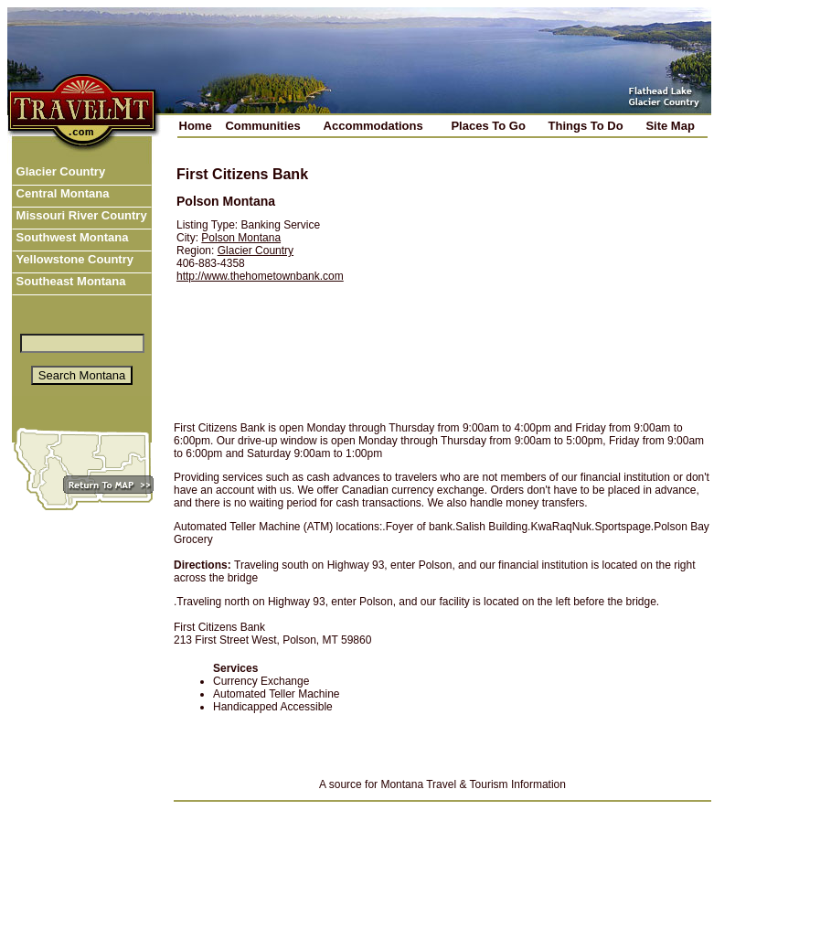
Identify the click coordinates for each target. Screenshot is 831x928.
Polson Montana (241, 237)
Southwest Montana (70, 237)
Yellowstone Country (73, 259)
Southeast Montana (69, 281)
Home (195, 126)
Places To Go (488, 126)
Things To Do (586, 126)
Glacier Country (59, 171)
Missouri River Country (80, 215)
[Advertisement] (536, 280)
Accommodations (373, 126)
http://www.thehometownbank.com (260, 276)
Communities (262, 126)
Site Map (669, 126)
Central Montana (61, 193)
